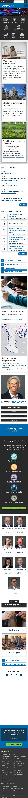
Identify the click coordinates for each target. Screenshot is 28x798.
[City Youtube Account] (20, 675)
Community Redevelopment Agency (14, 605)
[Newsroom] (6, 1)
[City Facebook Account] (7, 675)
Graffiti (3, 790)
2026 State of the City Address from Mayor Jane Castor (17, 230)
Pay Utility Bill (4, 768)
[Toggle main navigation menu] (26, 5)
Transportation (18, 772)
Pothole (3, 793)
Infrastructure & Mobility (14, 492)
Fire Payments (17, 761)
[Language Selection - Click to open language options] (1, 1)
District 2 (20, 532)
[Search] (25, 1)
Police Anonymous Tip (19, 793)
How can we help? (18, 1)
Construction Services (6, 761)
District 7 (14, 593)
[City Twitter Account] (11, 675)
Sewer (2, 795)
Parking (3, 765)
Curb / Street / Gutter (19, 786)
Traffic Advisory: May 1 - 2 (9, 186)
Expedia (14, 738)
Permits (16, 768)
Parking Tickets (18, 765)
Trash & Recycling (5, 774)
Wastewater (4, 777)
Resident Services (14, 461)
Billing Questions (5, 756)
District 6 (20, 573)
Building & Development (20, 756)
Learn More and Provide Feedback (14, 508)
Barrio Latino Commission (17, 222)
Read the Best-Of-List (14, 744)
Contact (14, 420)
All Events (22, 254)
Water (15, 777)
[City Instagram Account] (16, 675)
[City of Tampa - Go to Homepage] (8, 5)
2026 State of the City (7, 173)
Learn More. (20, 369)
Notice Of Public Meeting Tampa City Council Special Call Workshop (17, 239)
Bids (15, 754)
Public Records (18, 770)
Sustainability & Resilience (14, 502)
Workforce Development (14, 471)
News (14, 412)
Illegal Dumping (18, 790)
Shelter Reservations (6, 772)
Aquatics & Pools (5, 754)
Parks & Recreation (19, 763)
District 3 (8, 552)
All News (23, 205)
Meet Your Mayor (14, 408)
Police (2, 770)
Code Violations (5, 786)
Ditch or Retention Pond (7, 788)
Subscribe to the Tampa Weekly (14, 416)
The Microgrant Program (10, 66)
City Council (14, 601)
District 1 (8, 532)
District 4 (20, 552)
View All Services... (5, 779)
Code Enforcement (18, 759)
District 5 (8, 573)
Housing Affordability (14, 482)
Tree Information (18, 774)
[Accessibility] (4, 1)
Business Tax (4, 759)
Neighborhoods (5, 763)
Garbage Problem (18, 788)
